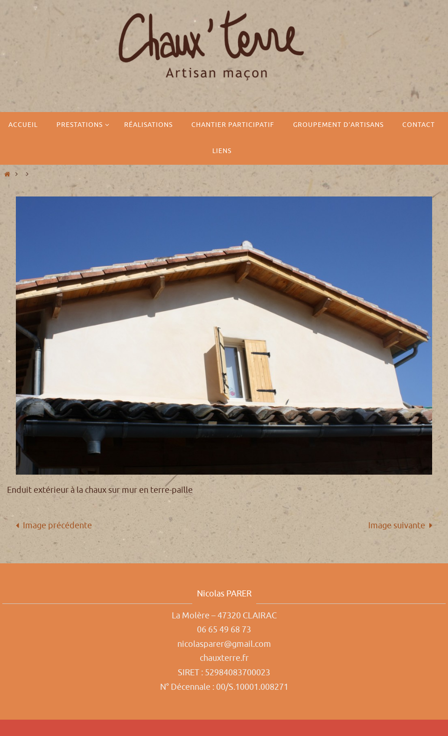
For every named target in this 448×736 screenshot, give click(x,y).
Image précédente (51, 525)
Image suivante (402, 525)
